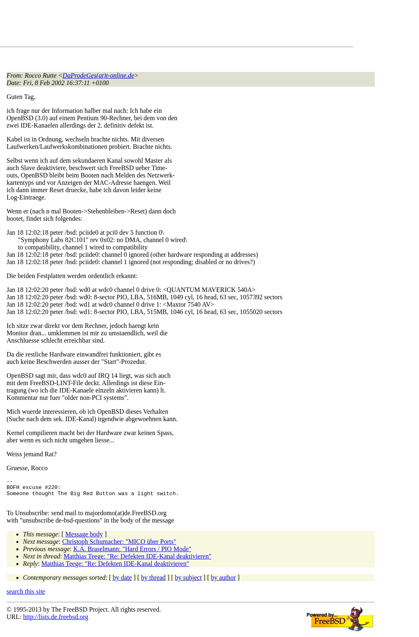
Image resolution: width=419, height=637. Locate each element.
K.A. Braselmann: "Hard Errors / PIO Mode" (132, 553)
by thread (153, 582)
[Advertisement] (155, 25)
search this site (26, 596)
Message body (84, 539)
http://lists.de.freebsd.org (55, 621)
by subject (188, 582)
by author (223, 582)
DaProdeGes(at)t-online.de (98, 75)
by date (122, 582)
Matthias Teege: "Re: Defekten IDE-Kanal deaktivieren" (137, 561)
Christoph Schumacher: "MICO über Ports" (119, 546)
